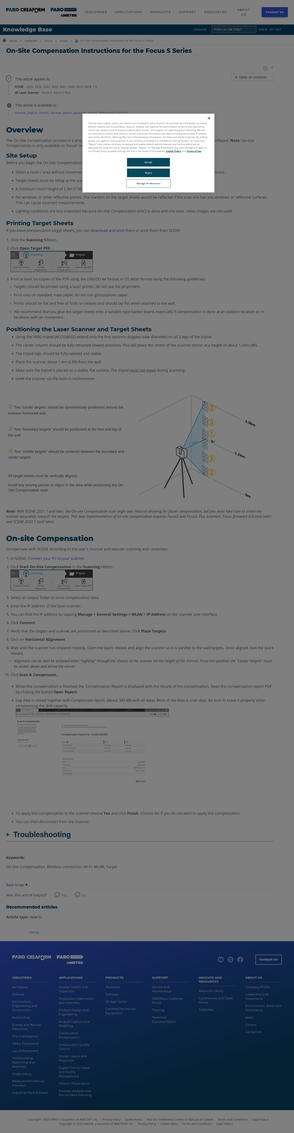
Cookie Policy (173, 151)
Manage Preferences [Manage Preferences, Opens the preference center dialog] (148, 183)
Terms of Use (194, 151)
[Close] (209, 118)
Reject (148, 172)
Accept (148, 162)
